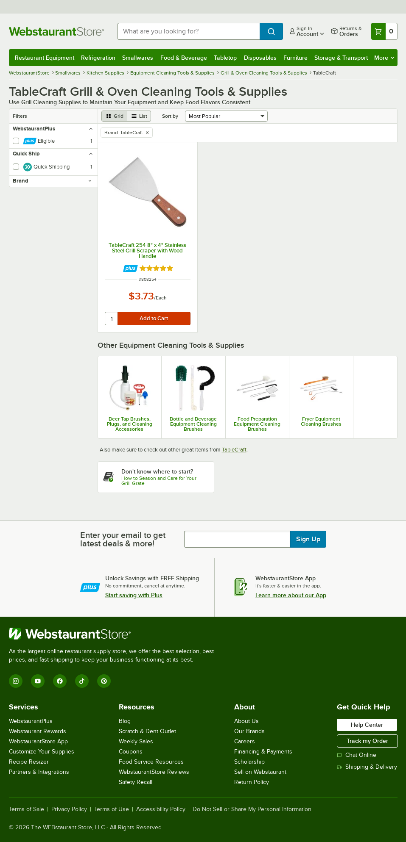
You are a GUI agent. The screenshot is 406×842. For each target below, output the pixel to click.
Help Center (367, 724)
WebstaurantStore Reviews (154, 772)
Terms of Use (111, 809)
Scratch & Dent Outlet (147, 731)
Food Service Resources (151, 762)
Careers (244, 741)
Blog (125, 721)
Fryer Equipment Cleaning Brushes (321, 421)
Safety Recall (135, 782)
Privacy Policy (69, 809)
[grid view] (114, 116)
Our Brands (249, 731)
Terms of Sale (26, 809)
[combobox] (189, 31)
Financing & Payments (263, 751)
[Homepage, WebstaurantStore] (56, 31)
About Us (246, 721)
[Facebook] (60, 681)
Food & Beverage (183, 57)
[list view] (139, 116)
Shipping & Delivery (367, 767)
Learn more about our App (290, 595)
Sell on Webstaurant (260, 772)
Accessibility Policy (160, 809)
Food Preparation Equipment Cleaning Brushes (257, 424)
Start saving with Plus (133, 595)
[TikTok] (82, 681)
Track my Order (367, 740)
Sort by (170, 116)
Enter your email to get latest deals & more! (122, 539)
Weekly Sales (136, 741)
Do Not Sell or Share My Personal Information (252, 809)
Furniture (295, 57)
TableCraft (234, 449)
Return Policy (251, 782)
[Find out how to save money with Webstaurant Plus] (130, 268)
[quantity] (112, 318)
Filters (20, 116)
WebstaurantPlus (31, 721)
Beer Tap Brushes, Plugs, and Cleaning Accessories (129, 424)
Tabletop (225, 57)
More (384, 57)
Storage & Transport (341, 57)
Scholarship (249, 762)
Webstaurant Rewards (37, 731)
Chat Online (356, 755)
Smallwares (137, 57)
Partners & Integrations (39, 772)
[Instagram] (15, 681)
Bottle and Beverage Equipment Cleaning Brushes (193, 424)
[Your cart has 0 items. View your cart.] (384, 31)
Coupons (131, 751)
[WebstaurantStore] (115, 633)
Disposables (260, 57)
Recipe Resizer (29, 762)
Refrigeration (98, 57)
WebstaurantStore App (38, 741)
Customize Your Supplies (41, 751)
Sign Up (308, 539)
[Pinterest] (104, 681)
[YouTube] (38, 681)
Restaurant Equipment (44, 57)
